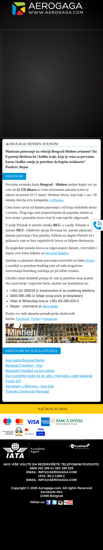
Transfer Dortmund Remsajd (27, 391)
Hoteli (90, 260)
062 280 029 (64, 468)
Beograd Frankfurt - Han (24, 365)
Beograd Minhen (57, 253)
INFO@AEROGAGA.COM (57, 472)
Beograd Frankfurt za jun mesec (30, 371)
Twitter (36, 319)
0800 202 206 (40, 468)
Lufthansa (56, 200)
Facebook (22, 319)
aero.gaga (50, 306)
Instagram (50, 319)
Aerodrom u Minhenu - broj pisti (30, 386)
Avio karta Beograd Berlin (25, 360)
